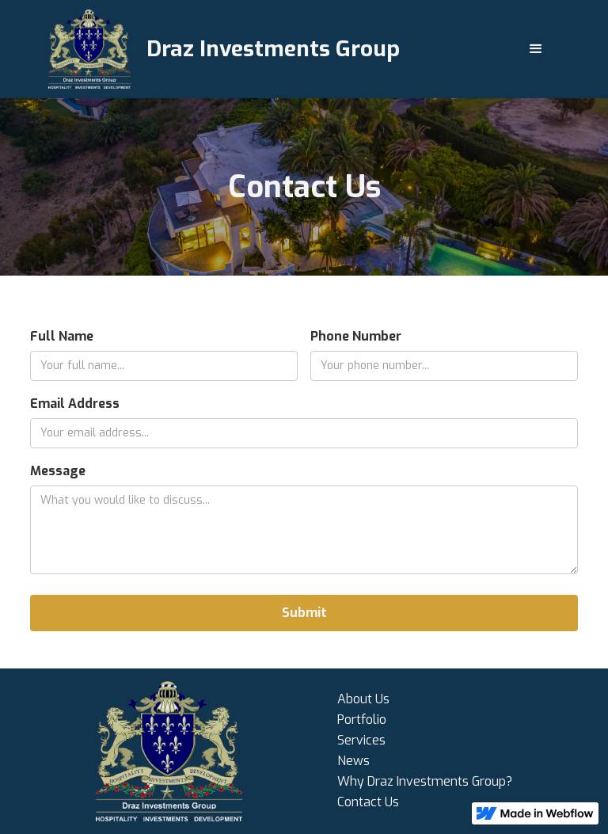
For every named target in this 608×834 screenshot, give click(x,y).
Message (58, 471)
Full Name (61, 336)
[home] (223, 49)
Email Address (75, 403)
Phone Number (355, 336)
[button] (536, 49)
